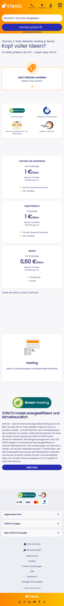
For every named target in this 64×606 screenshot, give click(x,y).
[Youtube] (34, 602)
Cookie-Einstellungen (32, 566)
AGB (32, 571)
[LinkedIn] (29, 602)
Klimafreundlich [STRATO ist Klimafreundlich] (34, 550)
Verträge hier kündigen (32, 582)
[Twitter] (44, 602)
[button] (42, 6)
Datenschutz (32, 556)
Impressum (32, 576)
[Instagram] (25, 602)
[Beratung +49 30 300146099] (32, 6)
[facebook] (39, 602)
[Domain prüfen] (32, 27)
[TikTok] (20, 602)
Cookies (32, 561)
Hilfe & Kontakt (34, 544)
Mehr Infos (32, 467)
